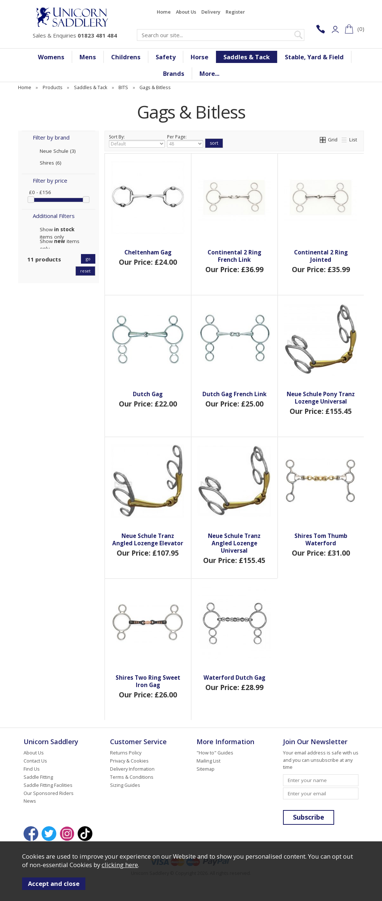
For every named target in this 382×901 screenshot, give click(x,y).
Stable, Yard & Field (314, 57)
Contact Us (35, 760)
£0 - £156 (40, 192)
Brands (173, 73)
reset (85, 271)
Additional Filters (54, 215)
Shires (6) (50, 162)
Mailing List (208, 760)
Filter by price (50, 180)
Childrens (126, 57)
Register (235, 11)
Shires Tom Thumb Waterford (320, 539)
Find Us (32, 769)
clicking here (120, 864)
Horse (199, 57)
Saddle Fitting (38, 777)
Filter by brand (51, 137)
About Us (186, 11)
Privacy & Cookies (129, 760)
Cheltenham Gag (147, 252)
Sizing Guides (125, 785)
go (88, 258)
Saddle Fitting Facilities (48, 785)
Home (164, 11)
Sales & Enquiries (75, 35)
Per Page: (185, 141)
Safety (166, 57)
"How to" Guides (215, 752)
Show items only (57, 229)
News (30, 801)
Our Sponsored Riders (49, 793)
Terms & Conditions (131, 777)
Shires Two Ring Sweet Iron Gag (148, 681)
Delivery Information (132, 769)
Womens (51, 57)
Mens (87, 57)
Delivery (210, 11)
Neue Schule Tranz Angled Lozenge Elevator (147, 539)
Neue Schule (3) (58, 151)
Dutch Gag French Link (234, 394)
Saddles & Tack (246, 57)
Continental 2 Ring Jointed (321, 256)
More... (209, 73)
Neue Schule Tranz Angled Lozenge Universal (234, 543)
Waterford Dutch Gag (234, 677)
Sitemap (206, 769)
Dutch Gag (148, 394)
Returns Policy (125, 752)
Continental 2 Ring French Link (234, 256)
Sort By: (137, 141)
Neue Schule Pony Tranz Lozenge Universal (321, 397)
